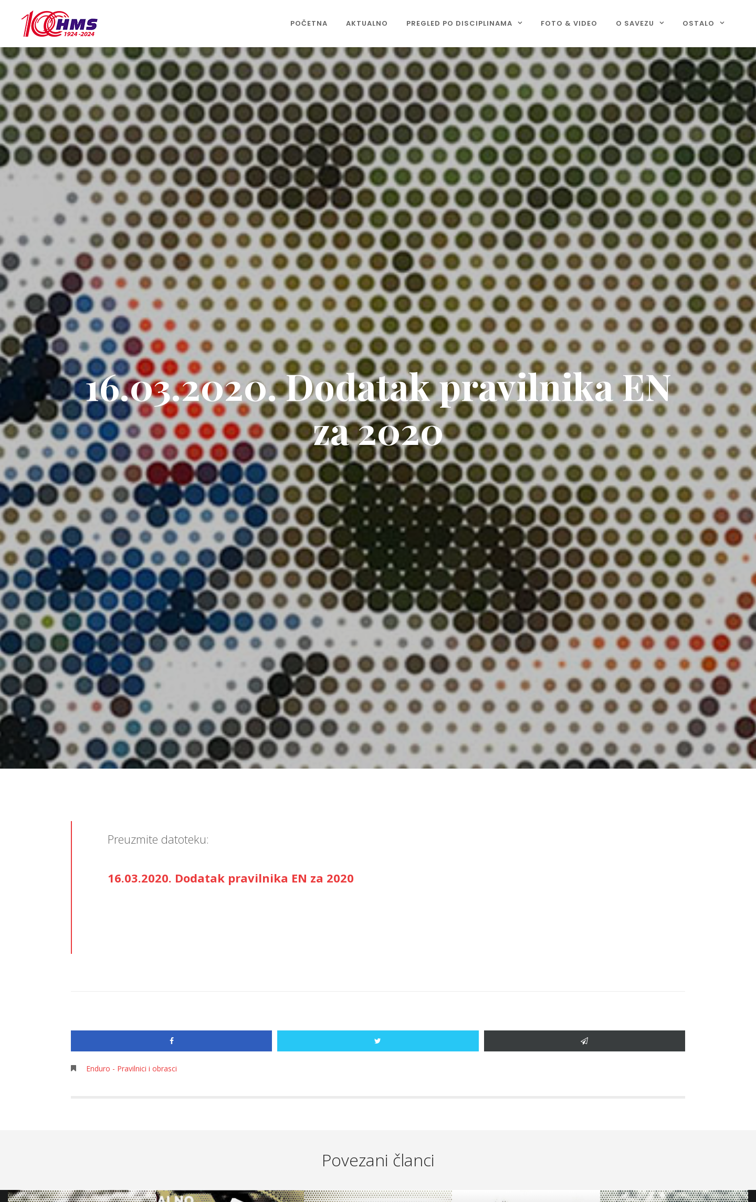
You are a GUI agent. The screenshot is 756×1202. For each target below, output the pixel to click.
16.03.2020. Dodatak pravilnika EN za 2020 (231, 878)
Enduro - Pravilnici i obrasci (131, 1068)
